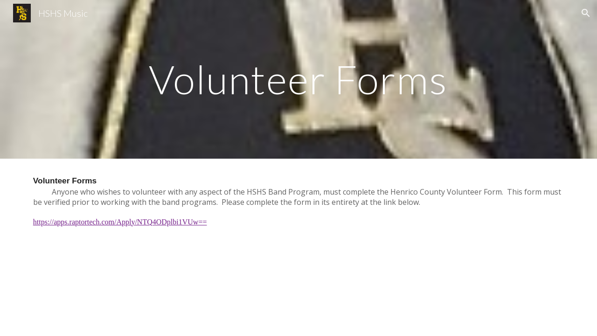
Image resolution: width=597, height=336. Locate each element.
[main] (298, 79)
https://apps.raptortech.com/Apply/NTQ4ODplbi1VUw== (120, 222)
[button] (586, 13)
